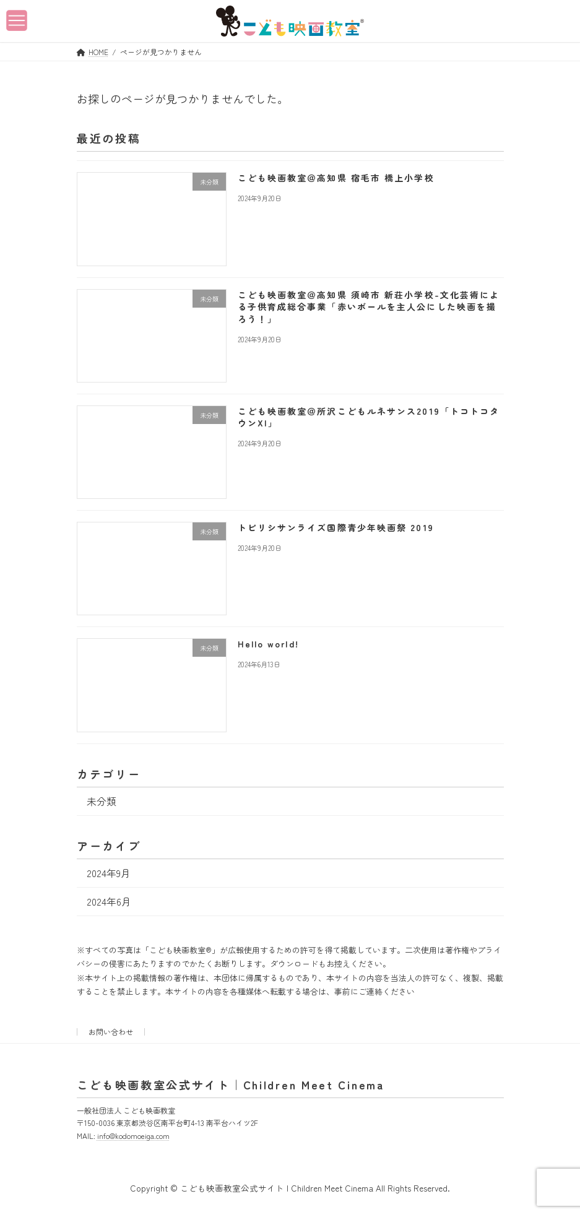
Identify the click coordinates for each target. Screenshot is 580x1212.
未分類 (101, 801)
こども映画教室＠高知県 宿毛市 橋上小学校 (335, 177)
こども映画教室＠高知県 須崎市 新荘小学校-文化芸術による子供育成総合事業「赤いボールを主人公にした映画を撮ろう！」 (368, 306)
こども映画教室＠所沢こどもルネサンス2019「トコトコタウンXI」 (368, 416)
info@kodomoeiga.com (133, 1135)
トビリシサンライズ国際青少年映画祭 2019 (335, 527)
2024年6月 (108, 901)
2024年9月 (108, 872)
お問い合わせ (111, 1031)
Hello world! (267, 644)
